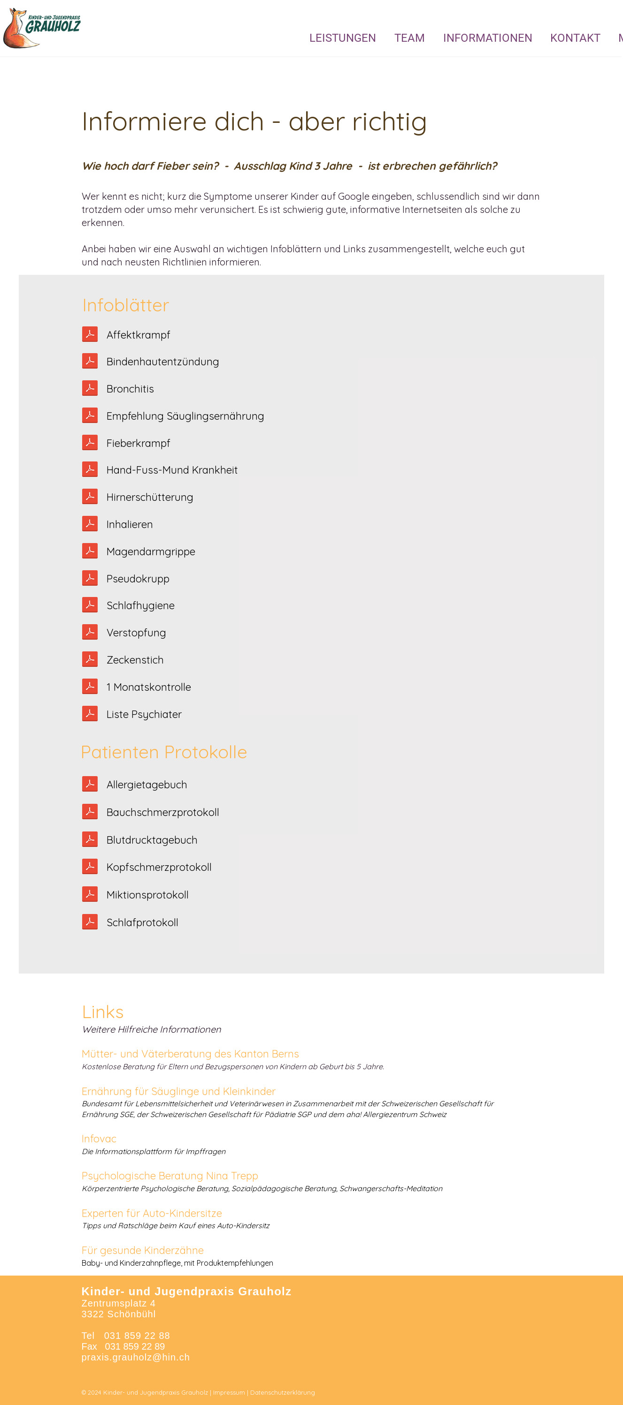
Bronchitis (130, 388)
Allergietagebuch (147, 784)
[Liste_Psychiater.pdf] (89, 715)
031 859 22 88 (137, 1335)
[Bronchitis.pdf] (89, 389)
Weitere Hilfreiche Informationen (151, 1029)
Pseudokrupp (138, 578)
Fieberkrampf (138, 443)
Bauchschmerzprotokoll (163, 812)
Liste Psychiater (144, 714)
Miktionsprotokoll (148, 894)
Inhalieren (130, 524)
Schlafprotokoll (142, 922)
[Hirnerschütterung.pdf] (89, 497)
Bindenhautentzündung (163, 361)
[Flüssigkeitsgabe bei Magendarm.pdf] (89, 552)
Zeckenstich (135, 659)
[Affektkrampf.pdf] (89, 335)
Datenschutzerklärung (282, 1392)
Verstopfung (136, 632)
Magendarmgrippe (151, 551)
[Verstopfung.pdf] (89, 633)
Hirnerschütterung (150, 497)
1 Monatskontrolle (149, 687)
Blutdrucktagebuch (152, 839)
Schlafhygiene (141, 605)
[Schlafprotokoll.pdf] (89, 606)
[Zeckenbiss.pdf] (89, 660)
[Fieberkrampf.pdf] (89, 444)
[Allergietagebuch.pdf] (89, 785)
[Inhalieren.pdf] (89, 525)
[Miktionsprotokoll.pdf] (89, 895)
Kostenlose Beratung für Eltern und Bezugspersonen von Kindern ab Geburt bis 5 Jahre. (233, 1066)
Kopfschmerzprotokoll (159, 867)
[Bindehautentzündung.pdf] (89, 362)
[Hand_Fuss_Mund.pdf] (89, 470)
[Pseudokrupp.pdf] (89, 579)
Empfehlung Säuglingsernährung (185, 416)
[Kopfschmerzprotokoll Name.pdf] (89, 867)
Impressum (229, 1392)
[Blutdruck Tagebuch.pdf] (89, 840)
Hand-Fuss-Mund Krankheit (172, 469)
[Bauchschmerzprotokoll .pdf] (89, 813)
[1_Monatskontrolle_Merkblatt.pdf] (89, 687)
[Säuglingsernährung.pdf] (89, 416)
